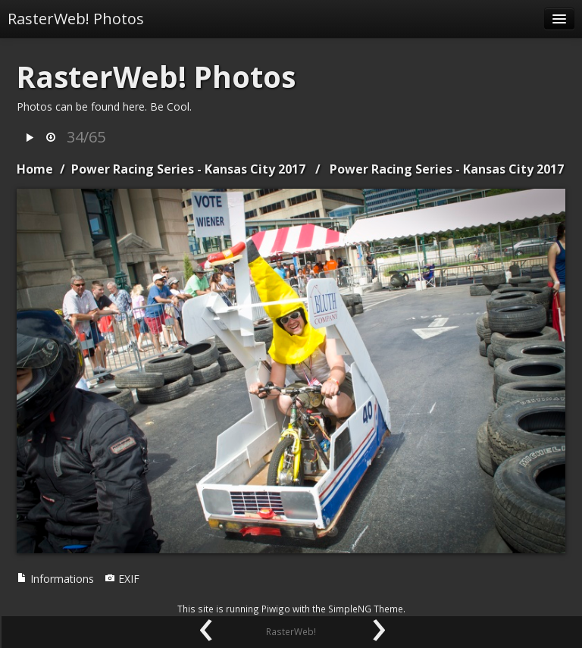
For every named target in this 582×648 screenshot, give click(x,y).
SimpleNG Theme (365, 609)
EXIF (122, 578)
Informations (55, 578)
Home (35, 169)
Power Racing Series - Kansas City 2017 (188, 169)
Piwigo (275, 609)
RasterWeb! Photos (76, 18)
